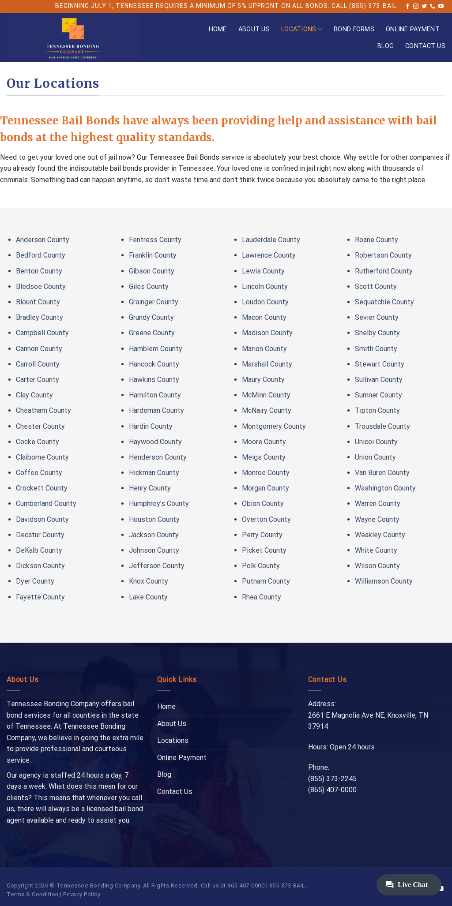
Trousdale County (382, 426)
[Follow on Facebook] (407, 7)
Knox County (148, 581)
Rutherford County (384, 271)
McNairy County (266, 410)
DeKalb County (39, 550)
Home (218, 29)
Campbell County (42, 333)
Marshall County (267, 364)
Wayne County (377, 519)
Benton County (39, 271)
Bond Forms (354, 29)
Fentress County (155, 240)
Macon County (264, 317)
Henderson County (158, 457)
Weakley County (380, 535)
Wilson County (377, 566)
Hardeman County (156, 410)
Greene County (152, 333)
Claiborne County (42, 457)
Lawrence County (269, 255)
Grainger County (153, 302)
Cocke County (37, 442)
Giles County (149, 286)
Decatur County (40, 535)
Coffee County (39, 472)
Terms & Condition (33, 894)
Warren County (377, 503)
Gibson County (151, 271)
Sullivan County (379, 379)
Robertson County (383, 255)
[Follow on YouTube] (441, 7)
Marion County (264, 348)
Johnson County (154, 550)
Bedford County (40, 255)
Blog (385, 46)
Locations (301, 29)
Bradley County (39, 317)
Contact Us (425, 46)
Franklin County (153, 255)
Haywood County (155, 442)
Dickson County (40, 566)
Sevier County (377, 317)
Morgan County (265, 488)
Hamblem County (155, 348)
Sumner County (378, 395)
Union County (375, 457)
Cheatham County (43, 410)
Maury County (263, 379)
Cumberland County (46, 503)
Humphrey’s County (159, 503)
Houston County (154, 519)
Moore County (264, 442)
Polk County (261, 566)
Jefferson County (157, 566)
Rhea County (261, 597)
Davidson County (42, 519)
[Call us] (432, 7)
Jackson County (154, 535)
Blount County (38, 302)
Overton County (266, 519)
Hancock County (154, 364)
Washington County (385, 488)
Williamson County (384, 581)
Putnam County (266, 581)
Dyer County (35, 581)
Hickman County (154, 472)
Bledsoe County (41, 286)
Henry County (150, 488)
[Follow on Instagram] (415, 7)
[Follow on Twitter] (424, 7)
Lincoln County (265, 286)
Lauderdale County (271, 240)
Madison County (267, 333)
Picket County (264, 550)
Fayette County (40, 597)
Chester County (40, 426)
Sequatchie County (384, 302)
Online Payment (413, 29)
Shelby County (377, 333)
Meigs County (264, 457)
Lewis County (263, 271)
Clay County (34, 395)
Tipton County (377, 410)
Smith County (376, 348)
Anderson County (42, 240)
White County (376, 550)
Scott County (376, 286)
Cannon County (39, 348)
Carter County (37, 379)
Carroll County (38, 364)
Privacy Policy (81, 894)
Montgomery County (274, 426)
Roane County (376, 240)
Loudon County (265, 302)
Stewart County (379, 364)
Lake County (148, 597)
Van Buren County (382, 472)
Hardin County (151, 426)
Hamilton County (155, 395)
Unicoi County (376, 442)
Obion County (263, 503)
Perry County (262, 535)
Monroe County (266, 472)
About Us (254, 29)
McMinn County (266, 395)
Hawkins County (154, 379)
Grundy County (151, 317)
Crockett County (42, 488)
